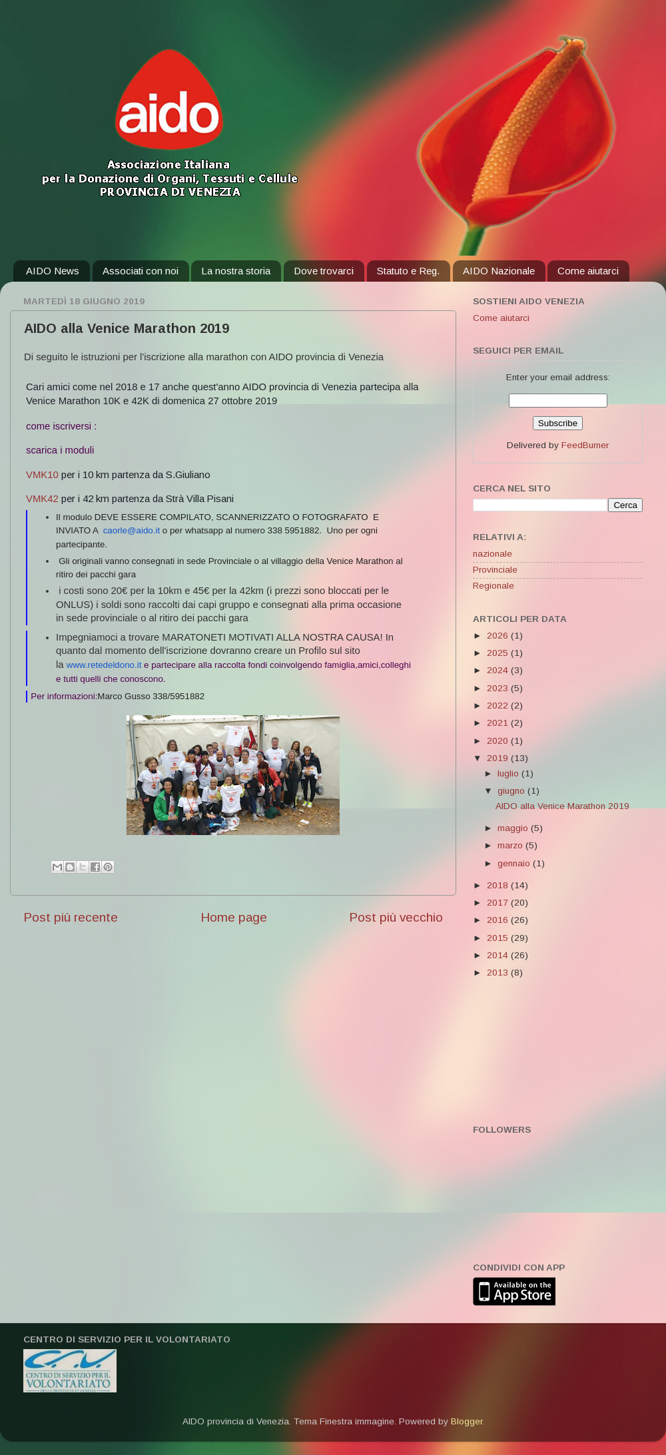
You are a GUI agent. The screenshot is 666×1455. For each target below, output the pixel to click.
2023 (499, 688)
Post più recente (70, 917)
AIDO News (52, 270)
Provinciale (495, 570)
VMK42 (42, 498)
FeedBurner (585, 445)
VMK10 (42, 474)
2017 (499, 903)
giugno (512, 791)
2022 (499, 706)
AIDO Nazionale (499, 270)
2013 (499, 973)
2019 (499, 758)
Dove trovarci (324, 270)
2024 (499, 670)
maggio (514, 828)
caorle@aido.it (131, 530)
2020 (499, 741)
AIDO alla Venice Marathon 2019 (562, 806)
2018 (499, 885)
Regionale (493, 586)
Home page (233, 917)
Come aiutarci (588, 270)
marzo (511, 845)
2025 (499, 653)
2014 (499, 955)
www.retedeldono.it (104, 665)
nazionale (492, 554)
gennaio (515, 863)
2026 (499, 636)
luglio (509, 773)
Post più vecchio (396, 917)
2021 (499, 723)
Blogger (466, 1421)
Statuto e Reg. (408, 270)
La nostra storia (235, 270)
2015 (499, 938)
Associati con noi (140, 270)
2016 (499, 920)
